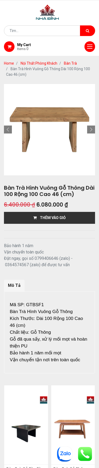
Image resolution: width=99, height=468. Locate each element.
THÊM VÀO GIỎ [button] (49, 218)
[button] (8, 129)
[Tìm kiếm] (87, 30)
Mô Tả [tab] (14, 285)
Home (9, 63)
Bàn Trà (70, 63)
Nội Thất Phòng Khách (39, 63)
